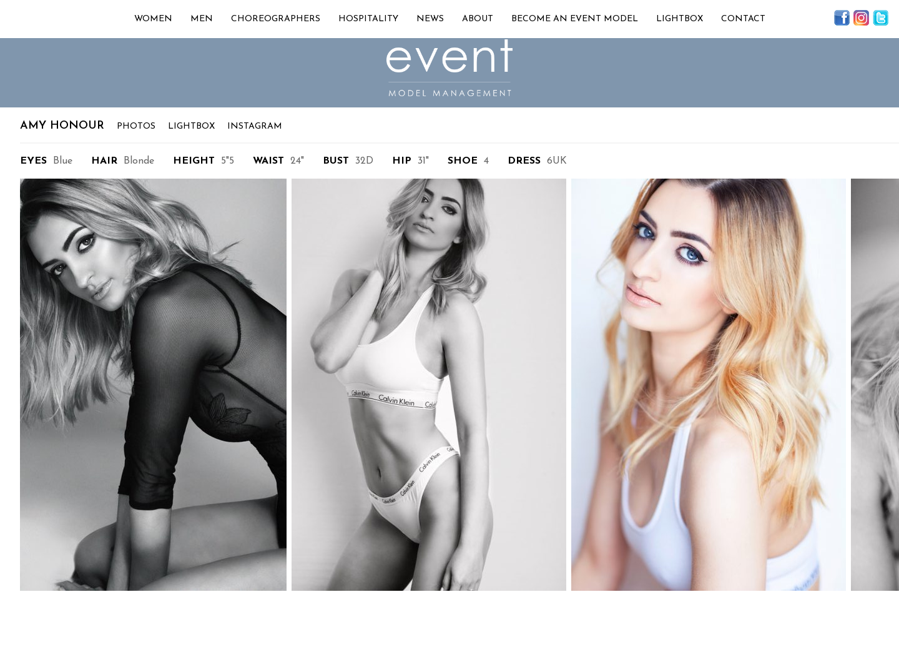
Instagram (254, 126)
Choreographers (275, 19)
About (477, 19)
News (430, 19)
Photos (136, 126)
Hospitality (368, 19)
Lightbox (679, 19)
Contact (743, 19)
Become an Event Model (574, 19)
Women (153, 19)
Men (201, 19)
